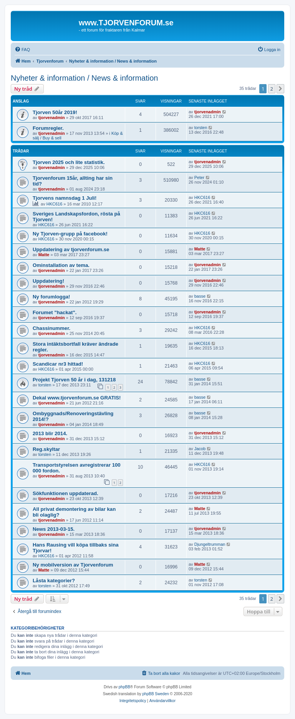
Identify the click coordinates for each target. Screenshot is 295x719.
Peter (199, 177)
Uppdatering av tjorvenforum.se (71, 249)
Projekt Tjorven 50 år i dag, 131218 (74, 380)
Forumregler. (48, 128)
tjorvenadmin (51, 117)
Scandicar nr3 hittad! (58, 364)
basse (200, 296)
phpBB (124, 687)
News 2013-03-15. (54, 529)
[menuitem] (22, 49)
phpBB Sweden (156, 694)
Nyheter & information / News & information (84, 78)
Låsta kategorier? (54, 580)
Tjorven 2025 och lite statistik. (69, 162)
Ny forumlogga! (51, 297)
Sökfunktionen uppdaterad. (65, 493)
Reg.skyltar (46, 449)
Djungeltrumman (209, 544)
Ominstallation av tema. (61, 265)
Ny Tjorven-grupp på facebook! (70, 234)
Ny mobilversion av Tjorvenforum (73, 565)
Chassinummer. (51, 328)
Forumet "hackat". (54, 312)
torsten (200, 127)
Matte (44, 254)
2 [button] (271, 88)
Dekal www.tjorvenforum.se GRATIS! (77, 398)
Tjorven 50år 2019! (55, 112)
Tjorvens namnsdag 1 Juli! (64, 198)
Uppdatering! (48, 281)
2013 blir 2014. (50, 433)
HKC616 (54, 204)
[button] (280, 88)
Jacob (200, 448)
